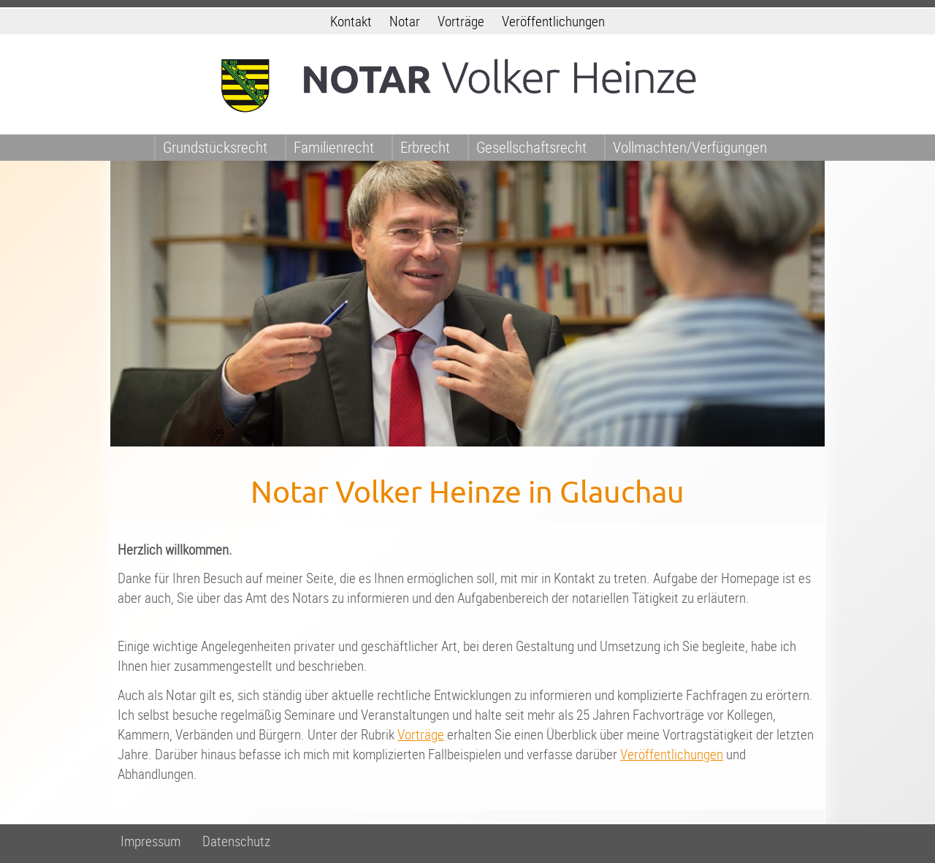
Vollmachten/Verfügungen (690, 147)
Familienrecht (334, 147)
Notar (404, 21)
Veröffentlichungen (553, 21)
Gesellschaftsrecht (531, 147)
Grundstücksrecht (215, 147)
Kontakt (351, 21)
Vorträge (461, 21)
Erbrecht (425, 147)
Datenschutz (236, 841)
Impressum (150, 841)
